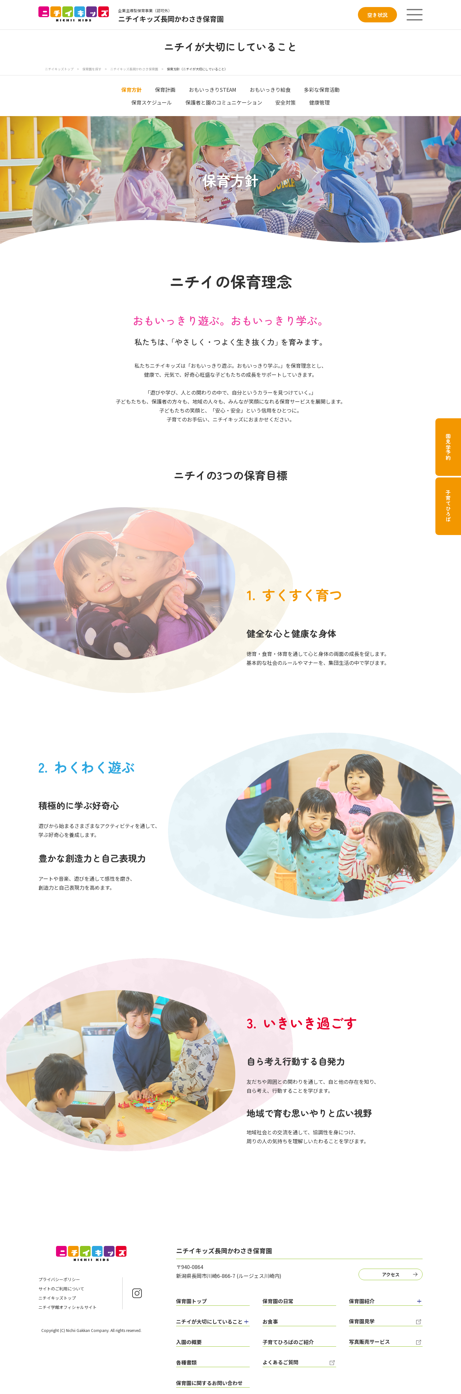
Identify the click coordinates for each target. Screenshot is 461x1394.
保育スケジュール (151, 102)
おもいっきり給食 (270, 89)
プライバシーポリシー (59, 1279)
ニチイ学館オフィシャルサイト (67, 1307)
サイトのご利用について (61, 1289)
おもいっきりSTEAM (212, 89)
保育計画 (165, 89)
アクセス (391, 1274)
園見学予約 (448, 447)
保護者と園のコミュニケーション (223, 102)
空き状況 (377, 15)
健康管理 (319, 102)
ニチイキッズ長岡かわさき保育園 (134, 69)
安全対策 (285, 102)
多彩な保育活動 (322, 89)
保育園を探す (92, 69)
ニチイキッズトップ (59, 69)
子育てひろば (448, 506)
